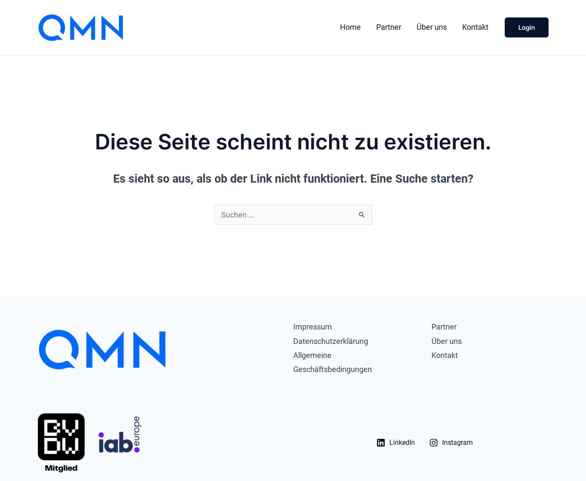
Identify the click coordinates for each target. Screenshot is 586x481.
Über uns (432, 27)
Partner (388, 27)
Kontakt (475, 27)
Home (350, 27)
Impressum (312, 326)
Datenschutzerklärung (330, 341)
